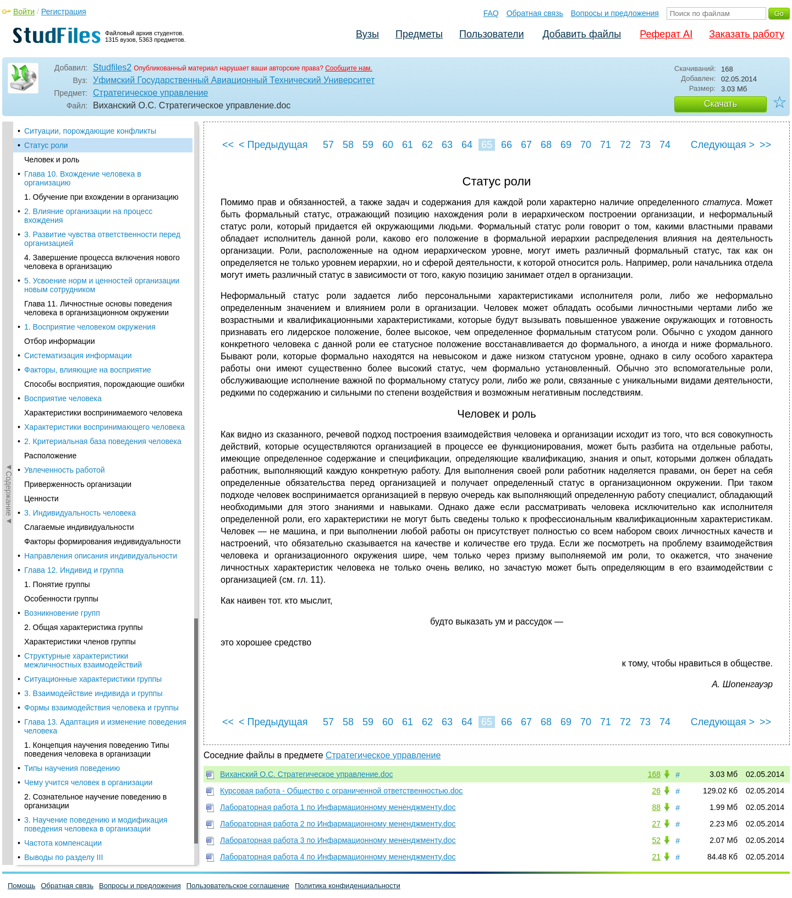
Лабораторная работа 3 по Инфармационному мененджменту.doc (338, 840)
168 (654, 774)
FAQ (491, 13)
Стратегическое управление (150, 92)
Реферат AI (666, 34)
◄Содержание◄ (8, 314)
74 (664, 144)
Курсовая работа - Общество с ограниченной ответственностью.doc (341, 790)
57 (328, 144)
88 (656, 807)
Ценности (41, 498)
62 (427, 144)
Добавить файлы (581, 34)
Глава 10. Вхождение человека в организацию (82, 178)
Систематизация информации (78, 355)
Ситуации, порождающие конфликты (90, 131)
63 (447, 144)
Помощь (21, 885)
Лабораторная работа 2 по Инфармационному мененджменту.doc (338, 823)
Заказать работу (746, 34)
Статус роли (46, 145)
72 (625, 144)
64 (466, 144)
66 (506, 144)
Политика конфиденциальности (347, 885)
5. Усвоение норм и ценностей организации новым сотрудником (101, 285)
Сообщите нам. (348, 68)
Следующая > (723, 144)
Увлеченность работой (64, 470)
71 (605, 144)
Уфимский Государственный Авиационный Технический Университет (234, 80)
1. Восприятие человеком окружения (90, 326)
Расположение (50, 455)
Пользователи (491, 34)
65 (486, 144)
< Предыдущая (273, 144)
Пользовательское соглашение (237, 885)
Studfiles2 (112, 67)
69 (565, 144)
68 (546, 144)
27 (656, 823)
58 (348, 144)
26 (656, 790)
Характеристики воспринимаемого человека (103, 412)
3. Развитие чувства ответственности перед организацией (102, 239)
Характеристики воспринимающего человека (104, 427)
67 (526, 144)
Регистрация (63, 11)
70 (585, 144)
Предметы (419, 34)
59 (367, 144)
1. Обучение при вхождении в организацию (101, 197)
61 (407, 144)
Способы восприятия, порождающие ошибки (104, 384)
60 (387, 144)
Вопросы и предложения (615, 13)
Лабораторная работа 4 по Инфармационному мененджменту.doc (338, 856)
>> (765, 144)
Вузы (367, 34)
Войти (24, 11)
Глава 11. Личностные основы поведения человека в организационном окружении (98, 308)
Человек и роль (51, 159)
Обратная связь (535, 13)
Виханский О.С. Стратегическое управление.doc (306, 774)
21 (656, 856)
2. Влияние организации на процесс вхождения (88, 216)
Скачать (720, 103)
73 (645, 144)
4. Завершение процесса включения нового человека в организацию (102, 262)
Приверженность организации (77, 484)
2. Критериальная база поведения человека (103, 441)
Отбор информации (59, 341)
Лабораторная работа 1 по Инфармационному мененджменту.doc (338, 807)
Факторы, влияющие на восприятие (87, 369)
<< (228, 144)
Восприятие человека (63, 398)
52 (656, 840)
